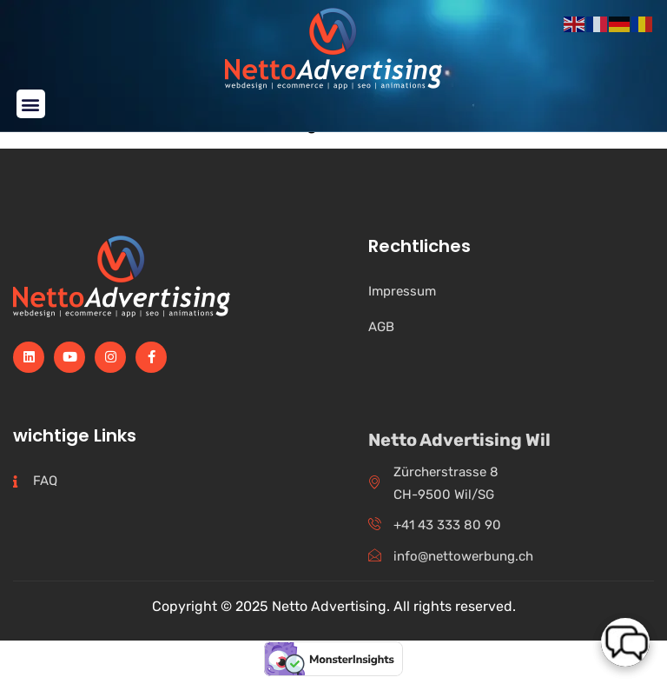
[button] (31, 104)
